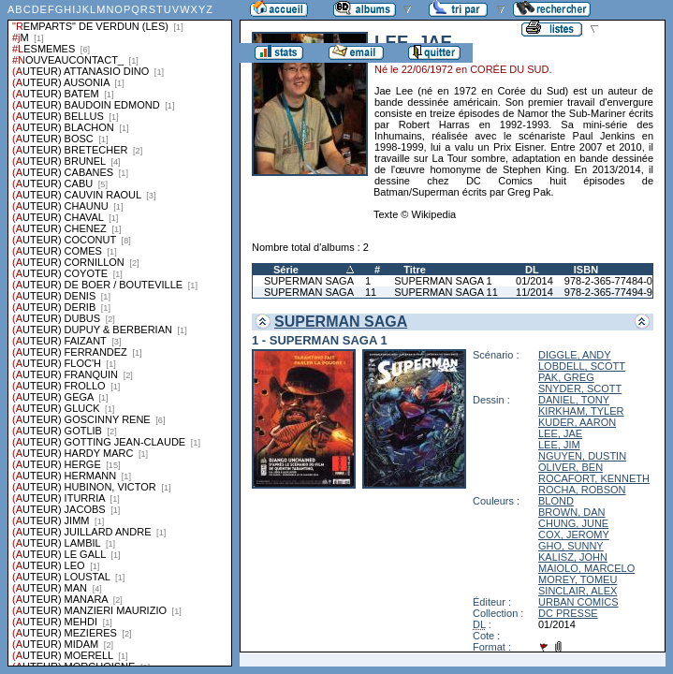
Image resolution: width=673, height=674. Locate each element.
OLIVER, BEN (570, 467)
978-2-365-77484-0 (608, 280)
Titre (414, 269)
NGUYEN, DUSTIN (582, 456)
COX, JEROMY (573, 534)
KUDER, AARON (577, 422)
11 (370, 292)
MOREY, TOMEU (577, 579)
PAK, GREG (566, 377)
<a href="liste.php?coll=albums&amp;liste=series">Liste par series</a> (119, 333)
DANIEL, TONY (573, 399)
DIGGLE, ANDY (574, 354)
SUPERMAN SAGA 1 (443, 280)
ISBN (586, 269)
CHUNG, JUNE (573, 523)
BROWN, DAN (572, 512)
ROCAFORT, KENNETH (594, 478)
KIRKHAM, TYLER (581, 411)
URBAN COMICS (578, 602)
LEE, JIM (559, 444)
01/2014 (534, 280)
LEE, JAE (560, 433)
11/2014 (534, 292)
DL (532, 269)
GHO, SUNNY (571, 545)
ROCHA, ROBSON (582, 489)
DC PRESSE (568, 613)
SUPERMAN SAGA (309, 280)
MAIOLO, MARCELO (586, 568)
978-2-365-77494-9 (608, 292)
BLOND (556, 500)
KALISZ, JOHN (572, 557)
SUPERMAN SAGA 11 (446, 292)
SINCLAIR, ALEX (577, 590)
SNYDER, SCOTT (580, 388)
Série (286, 269)
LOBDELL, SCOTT (581, 366)
